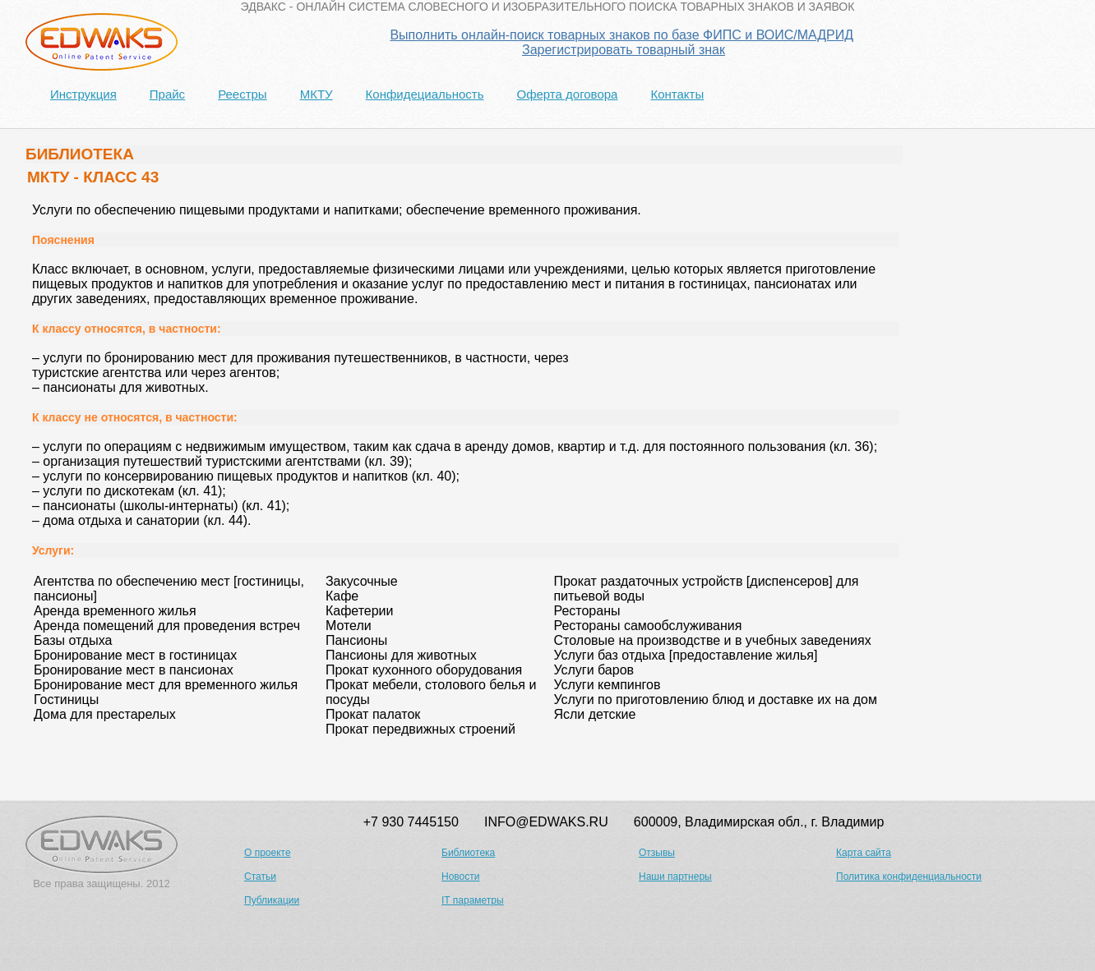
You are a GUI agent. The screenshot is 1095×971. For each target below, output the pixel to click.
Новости (460, 876)
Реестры (242, 94)
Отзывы (657, 852)
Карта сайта (863, 852)
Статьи (260, 876)
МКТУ (316, 94)
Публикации (271, 900)
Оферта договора (566, 94)
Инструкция (83, 94)
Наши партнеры (675, 876)
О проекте (267, 852)
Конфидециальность (425, 94)
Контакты (677, 94)
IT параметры (472, 900)
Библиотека (468, 852)
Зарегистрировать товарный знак (623, 50)
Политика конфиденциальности (909, 876)
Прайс (167, 94)
